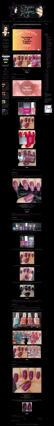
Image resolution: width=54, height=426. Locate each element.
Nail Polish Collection (4, 21)
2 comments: (14, 213)
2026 (46, 35)
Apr (46, 36)
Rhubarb (18, 74)
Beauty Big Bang (20, 214)
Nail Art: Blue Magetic (7, 110)
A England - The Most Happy (28, 231)
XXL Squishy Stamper (27, 215)
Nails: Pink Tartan (15, 174)
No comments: (14, 73)
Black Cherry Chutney (24, 300)
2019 (46, 80)
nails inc (23, 169)
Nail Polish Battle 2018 (39, 300)
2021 (46, 77)
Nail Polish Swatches (6, 76)
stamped (20, 215)
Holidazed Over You (29, 300)
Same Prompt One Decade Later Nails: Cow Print (48, 49)
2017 (46, 82)
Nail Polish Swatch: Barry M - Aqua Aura (48, 46)
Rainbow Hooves (20, 301)
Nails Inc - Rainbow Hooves (23, 282)
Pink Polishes (31, 169)
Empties (5, 80)
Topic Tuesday (22, 74)
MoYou (37, 214)
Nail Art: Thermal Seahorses (48, 51)
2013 (46, 87)
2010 (46, 90)
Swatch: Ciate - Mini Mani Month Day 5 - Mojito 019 (7, 102)
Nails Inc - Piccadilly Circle (27, 100)
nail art (39, 214)
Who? (51, 21)
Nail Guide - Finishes (46, 21)
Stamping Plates (26, 21)
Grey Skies (30, 214)
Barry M (19, 169)
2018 (46, 81)
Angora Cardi (15, 169)
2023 (46, 75)
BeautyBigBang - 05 (26, 214)
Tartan (22, 215)
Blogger (37, 424)
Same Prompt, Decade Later (32, 21)
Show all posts (32, 24)
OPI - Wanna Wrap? (23, 232)
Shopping (8, 80)
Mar (46, 69)
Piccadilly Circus (26, 169)
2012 (46, 88)
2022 (46, 76)
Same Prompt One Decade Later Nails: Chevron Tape (48, 66)
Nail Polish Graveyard (19, 21)
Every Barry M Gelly (39, 21)
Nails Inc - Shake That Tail (19, 231)
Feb (46, 70)
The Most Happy (32, 301)
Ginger (29, 330)
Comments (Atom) (17, 420)
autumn (15, 214)
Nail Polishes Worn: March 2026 (48, 61)
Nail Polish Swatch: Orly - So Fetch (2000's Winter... (48, 55)
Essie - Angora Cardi (34, 100)
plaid (15, 215)
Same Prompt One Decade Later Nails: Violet (48, 57)
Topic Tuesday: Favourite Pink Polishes (19, 78)
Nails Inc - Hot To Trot (38, 231)
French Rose (15, 74)
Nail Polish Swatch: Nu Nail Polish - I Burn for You (7, 93)
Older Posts (40, 418)
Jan (46, 71)
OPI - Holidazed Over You (33, 232)
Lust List (14, 21)
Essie (20, 169)
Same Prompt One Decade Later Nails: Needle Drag (7, 85)
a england (15, 300)
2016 (46, 83)
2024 (46, 74)
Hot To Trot (34, 300)
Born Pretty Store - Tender (14, 231)
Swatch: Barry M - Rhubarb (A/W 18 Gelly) (19, 366)
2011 (46, 89)
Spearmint (25, 330)
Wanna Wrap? (37, 301)
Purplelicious (16, 301)
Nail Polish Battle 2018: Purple (17, 219)
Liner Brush (34, 214)
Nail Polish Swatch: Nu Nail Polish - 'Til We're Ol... (49, 64)
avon (17, 300)
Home (25, 418)
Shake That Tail (27, 301)
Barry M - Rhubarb (19, 100)
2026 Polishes (10, 21)
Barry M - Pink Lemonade (31, 205)
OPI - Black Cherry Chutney (28, 232)
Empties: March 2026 (49, 52)
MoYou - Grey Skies (31, 206)
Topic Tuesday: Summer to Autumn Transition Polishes (21, 27)
